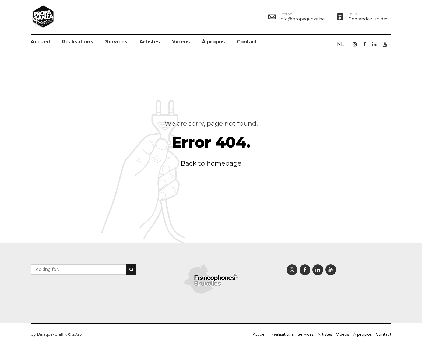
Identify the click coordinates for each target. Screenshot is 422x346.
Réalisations (77, 42)
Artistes (149, 42)
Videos (181, 42)
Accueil (40, 42)
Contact (247, 42)
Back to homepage (211, 163)
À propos (213, 42)
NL (340, 44)
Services (116, 42)
